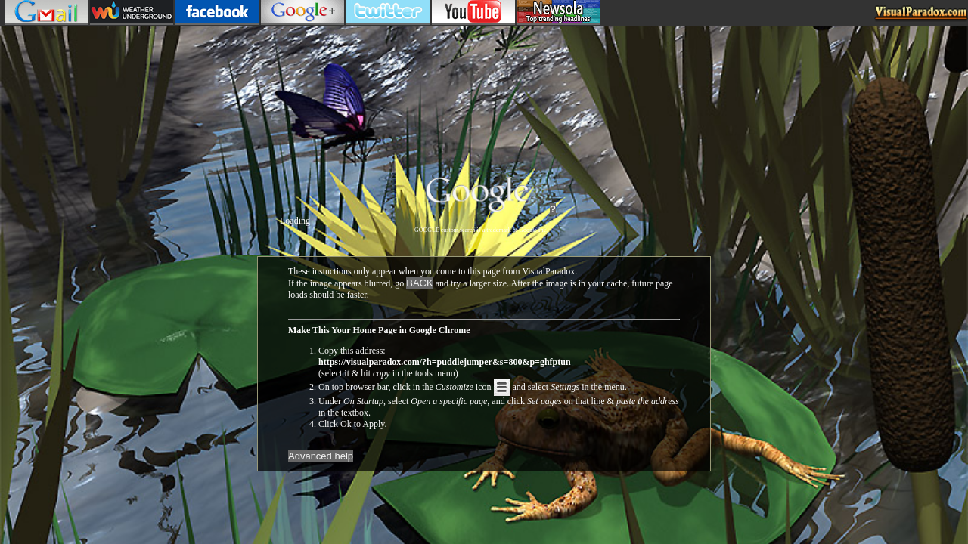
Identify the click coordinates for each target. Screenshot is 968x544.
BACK (419, 283)
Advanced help (320, 456)
